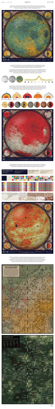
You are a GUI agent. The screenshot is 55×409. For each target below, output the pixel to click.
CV (5, 2)
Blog (11, 2)
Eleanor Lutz (27, 2)
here (25, 7)
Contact (3, 2)
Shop (8, 2)
